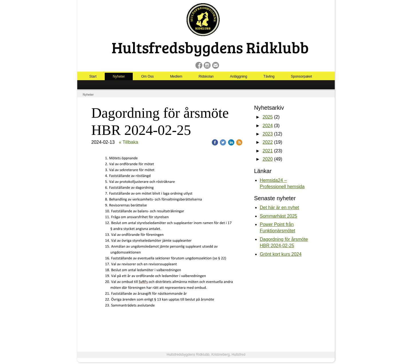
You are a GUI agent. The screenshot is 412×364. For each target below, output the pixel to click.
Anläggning (238, 76)
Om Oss (147, 76)
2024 (268, 125)
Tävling (269, 76)
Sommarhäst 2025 (278, 216)
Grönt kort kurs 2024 (281, 254)
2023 (268, 133)
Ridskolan (206, 76)
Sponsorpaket (301, 76)
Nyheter (119, 76)
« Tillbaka (128, 142)
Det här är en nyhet (279, 207)
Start (92, 76)
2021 (268, 150)
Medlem (176, 76)
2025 (268, 117)
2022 (268, 142)
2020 (268, 159)
